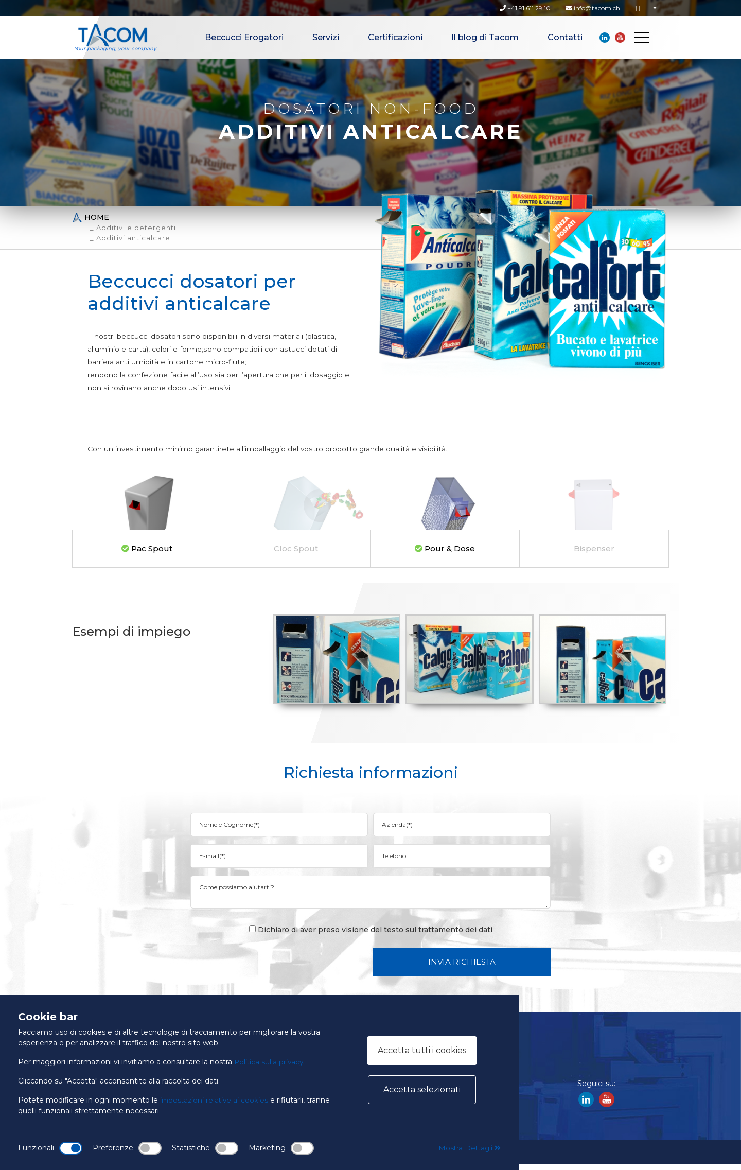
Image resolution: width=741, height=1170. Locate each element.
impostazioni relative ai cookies (215, 1100)
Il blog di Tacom (485, 37)
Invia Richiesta (462, 967)
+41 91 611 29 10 (525, 8)
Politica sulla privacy (269, 1062)
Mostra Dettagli (468, 1147)
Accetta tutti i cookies (422, 1050)
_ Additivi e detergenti (133, 227)
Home (90, 217)
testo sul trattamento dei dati (438, 935)
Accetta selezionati (422, 1089)
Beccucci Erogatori (244, 37)
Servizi (325, 37)
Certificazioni (395, 37)
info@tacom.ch (593, 8)
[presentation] (287, 967)
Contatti (565, 37)
